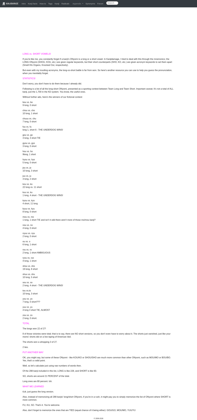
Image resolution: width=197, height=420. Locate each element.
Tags (50, 3)
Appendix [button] (77, 3)
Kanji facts (32, 3)
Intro (24, 3)
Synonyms (90, 3)
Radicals (65, 3)
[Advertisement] (98, 30)
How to (43, 3)
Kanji (57, 3)
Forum (100, 3)
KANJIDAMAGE (10, 3)
